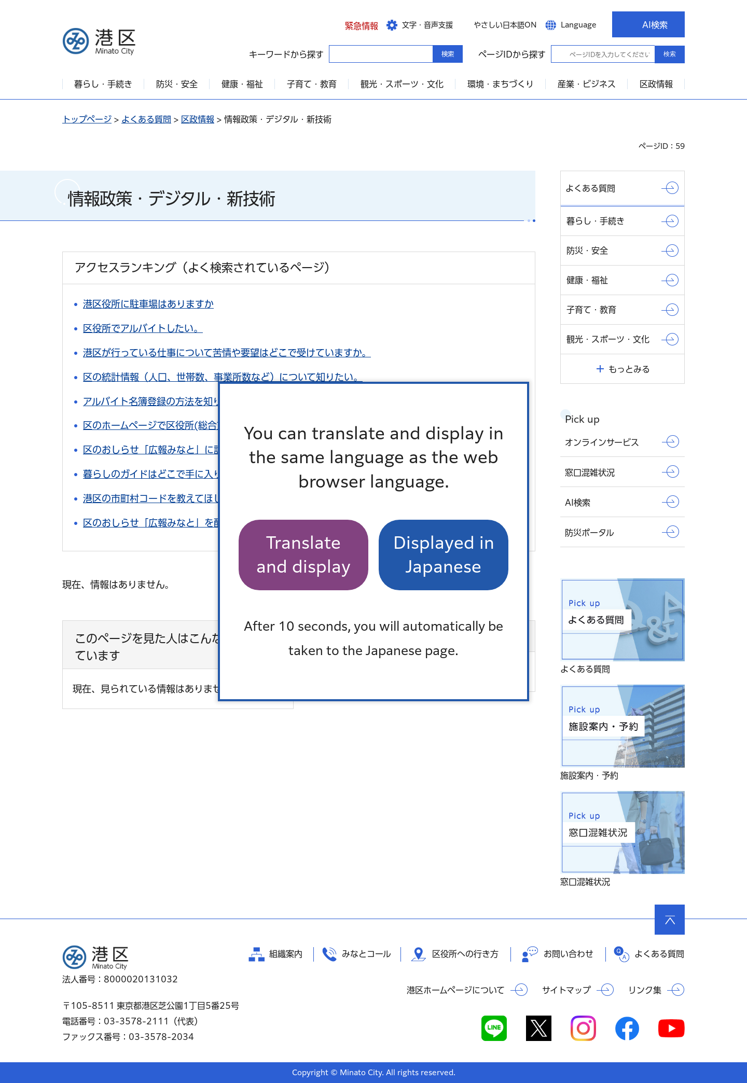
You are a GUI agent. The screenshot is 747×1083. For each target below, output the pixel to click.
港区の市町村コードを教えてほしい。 (162, 498)
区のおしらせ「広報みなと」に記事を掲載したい (185, 449)
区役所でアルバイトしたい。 (143, 328)
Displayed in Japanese (443, 555)
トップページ (87, 119)
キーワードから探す (338, 53)
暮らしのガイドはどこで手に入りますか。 (171, 474)
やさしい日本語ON (505, 25)
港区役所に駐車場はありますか (148, 304)
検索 (669, 54)
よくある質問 (146, 119)
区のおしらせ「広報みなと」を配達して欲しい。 (185, 522)
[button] (353, 24)
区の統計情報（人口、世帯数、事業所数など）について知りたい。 (223, 377)
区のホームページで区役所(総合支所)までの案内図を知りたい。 (217, 425)
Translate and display (303, 555)
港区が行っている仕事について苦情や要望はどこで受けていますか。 (227, 352)
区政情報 (197, 119)
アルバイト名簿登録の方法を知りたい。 (166, 401)
